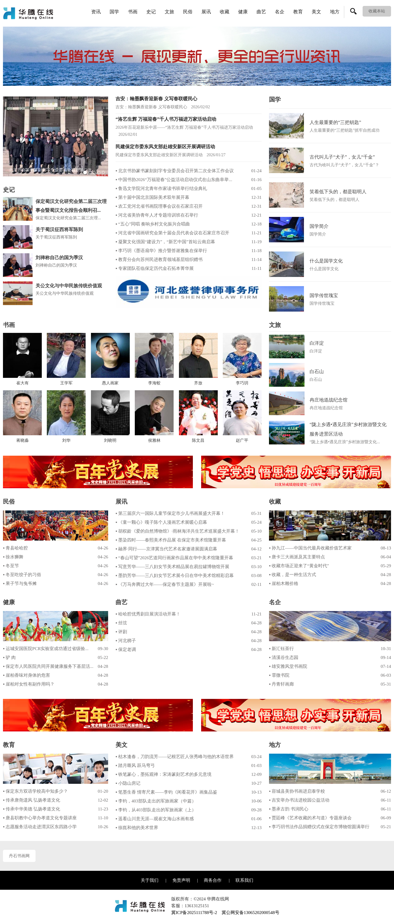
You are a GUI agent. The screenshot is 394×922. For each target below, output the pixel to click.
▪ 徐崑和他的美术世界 (137, 827)
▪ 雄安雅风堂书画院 (288, 666)
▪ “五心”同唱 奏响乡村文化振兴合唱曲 (153, 224)
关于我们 (149, 880)
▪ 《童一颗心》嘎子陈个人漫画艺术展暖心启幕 (161, 522)
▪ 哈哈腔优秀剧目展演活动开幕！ (148, 614)
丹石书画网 (19, 856)
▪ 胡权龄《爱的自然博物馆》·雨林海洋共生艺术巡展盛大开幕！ (177, 531)
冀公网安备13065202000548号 (250, 912)
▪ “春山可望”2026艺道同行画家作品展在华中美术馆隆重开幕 (174, 557)
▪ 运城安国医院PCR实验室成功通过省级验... (46, 648)
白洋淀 (317, 343)
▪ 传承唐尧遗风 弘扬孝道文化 (31, 800)
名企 (279, 11)
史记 (151, 11)
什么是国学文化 (326, 260)
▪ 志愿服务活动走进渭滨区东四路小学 (40, 826)
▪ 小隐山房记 (128, 783)
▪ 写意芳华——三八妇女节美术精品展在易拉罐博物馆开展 (172, 566)
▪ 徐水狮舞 (13, 557)
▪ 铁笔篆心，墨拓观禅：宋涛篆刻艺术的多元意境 (164, 774)
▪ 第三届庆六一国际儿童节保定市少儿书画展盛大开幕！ (170, 513)
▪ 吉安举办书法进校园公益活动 (299, 800)
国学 (114, 11)
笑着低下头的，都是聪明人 (338, 191)
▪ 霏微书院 (279, 675)
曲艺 (261, 11)
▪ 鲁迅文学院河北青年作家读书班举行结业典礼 (161, 188)
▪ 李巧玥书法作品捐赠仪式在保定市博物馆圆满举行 (319, 826)
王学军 (66, 383)
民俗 (188, 11)
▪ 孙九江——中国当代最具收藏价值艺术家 (310, 548)
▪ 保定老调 (126, 649)
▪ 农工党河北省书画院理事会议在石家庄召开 (159, 206)
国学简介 (319, 226)
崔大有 (22, 383)
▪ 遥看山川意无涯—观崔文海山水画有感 (155, 818)
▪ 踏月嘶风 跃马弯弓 (135, 765)
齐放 (198, 383)
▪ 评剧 (121, 631)
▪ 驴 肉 (9, 657)
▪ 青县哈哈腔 (15, 548)
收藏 (224, 11)
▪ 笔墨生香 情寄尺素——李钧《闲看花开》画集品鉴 (166, 792)
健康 (243, 11)
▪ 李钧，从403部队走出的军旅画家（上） (156, 809)
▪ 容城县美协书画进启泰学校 (297, 791)
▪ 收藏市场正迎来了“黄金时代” (299, 565)
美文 (316, 11)
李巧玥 (242, 383)
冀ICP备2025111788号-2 (194, 912)
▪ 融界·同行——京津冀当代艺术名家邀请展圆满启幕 (166, 549)
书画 (132, 11)
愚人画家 (110, 383)
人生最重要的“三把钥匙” (335, 122)
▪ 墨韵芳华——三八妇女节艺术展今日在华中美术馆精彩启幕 (175, 575)
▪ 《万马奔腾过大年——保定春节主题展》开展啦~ (165, 584)
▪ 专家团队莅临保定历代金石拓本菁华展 (155, 268)
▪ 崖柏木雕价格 (283, 583)
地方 (334, 11)
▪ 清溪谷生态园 (283, 657)
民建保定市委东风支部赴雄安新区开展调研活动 (165, 146)
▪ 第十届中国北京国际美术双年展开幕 (152, 197)
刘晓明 (110, 441)
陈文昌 (198, 441)
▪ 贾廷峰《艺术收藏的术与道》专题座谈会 (310, 817)
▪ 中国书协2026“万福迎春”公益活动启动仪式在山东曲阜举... (174, 179)
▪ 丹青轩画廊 (281, 684)
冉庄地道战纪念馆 (328, 399)
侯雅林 (154, 441)
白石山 (317, 371)
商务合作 (213, 880)
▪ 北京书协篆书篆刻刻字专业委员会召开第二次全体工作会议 (175, 170)
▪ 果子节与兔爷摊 (20, 583)
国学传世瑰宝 (324, 295)
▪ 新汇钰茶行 (281, 648)
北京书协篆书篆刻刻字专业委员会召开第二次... (52, 170)
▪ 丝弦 (121, 622)
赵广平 (242, 441)
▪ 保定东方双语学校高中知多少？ (35, 791)
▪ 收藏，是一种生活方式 (292, 574)
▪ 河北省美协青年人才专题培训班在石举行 (157, 215)
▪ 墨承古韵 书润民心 (288, 809)
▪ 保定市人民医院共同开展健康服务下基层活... (48, 666)
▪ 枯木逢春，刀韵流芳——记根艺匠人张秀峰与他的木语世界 (175, 756)
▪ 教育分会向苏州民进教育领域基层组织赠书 (159, 259)
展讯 (206, 11)
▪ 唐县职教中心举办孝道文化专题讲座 (40, 817)
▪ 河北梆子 (126, 640)
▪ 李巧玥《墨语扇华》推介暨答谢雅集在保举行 (161, 250)
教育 (298, 11)
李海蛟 (154, 383)
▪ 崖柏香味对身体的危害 (26, 675)
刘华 (66, 441)
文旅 (169, 11)
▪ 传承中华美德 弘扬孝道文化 (31, 809)
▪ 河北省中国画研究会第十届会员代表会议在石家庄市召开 (172, 232)
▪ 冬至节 (11, 565)
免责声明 (181, 880)
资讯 (96, 11)
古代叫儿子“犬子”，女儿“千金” (342, 156)
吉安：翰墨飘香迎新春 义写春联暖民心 (156, 98)
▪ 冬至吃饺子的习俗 (22, 574)
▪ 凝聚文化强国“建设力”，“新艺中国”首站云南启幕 (165, 241)
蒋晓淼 (22, 441)
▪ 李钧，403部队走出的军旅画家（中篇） (156, 801)
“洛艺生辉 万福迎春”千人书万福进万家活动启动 (166, 119)
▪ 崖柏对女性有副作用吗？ (29, 684)
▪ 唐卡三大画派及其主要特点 (297, 557)
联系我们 (244, 880)
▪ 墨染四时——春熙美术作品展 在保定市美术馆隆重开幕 (171, 540)
